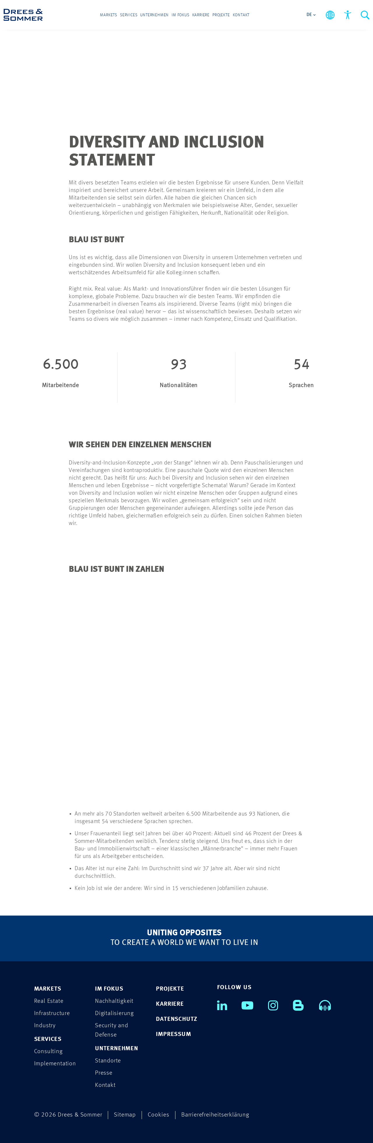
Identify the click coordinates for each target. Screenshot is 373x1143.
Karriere (201, 15)
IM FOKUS (109, 989)
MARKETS (47, 989)
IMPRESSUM (173, 1034)
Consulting (48, 1051)
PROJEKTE (170, 989)
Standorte (108, 1061)
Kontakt (241, 15)
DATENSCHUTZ (176, 1019)
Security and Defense (111, 1030)
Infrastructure (52, 1013)
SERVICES (47, 1039)
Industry (45, 1026)
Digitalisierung (114, 1013)
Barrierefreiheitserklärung (215, 1115)
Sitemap (125, 1115)
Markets (108, 15)
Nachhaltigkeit (114, 1001)
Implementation (55, 1064)
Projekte (221, 15)
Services (128, 15)
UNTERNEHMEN (116, 1049)
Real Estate (49, 1001)
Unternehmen (154, 15)
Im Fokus (180, 15)
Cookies (158, 1115)
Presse (103, 1073)
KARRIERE (170, 1004)
